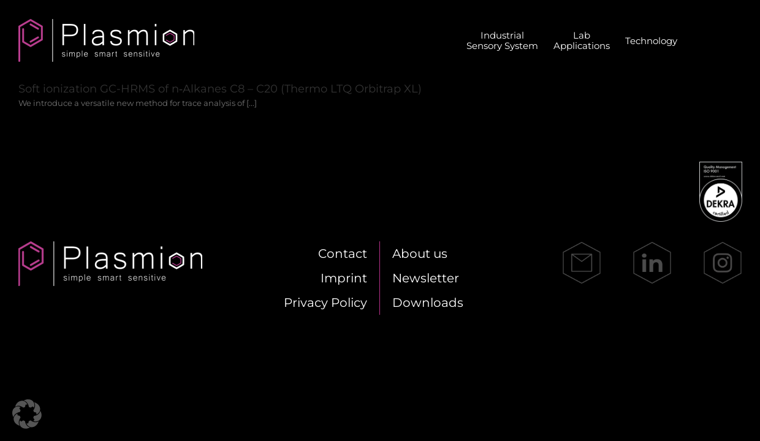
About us (419, 253)
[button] (27, 414)
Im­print (344, 278)
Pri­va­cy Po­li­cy (325, 302)
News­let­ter (425, 278)
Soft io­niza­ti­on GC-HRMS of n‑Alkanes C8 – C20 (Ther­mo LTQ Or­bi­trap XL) (220, 89)
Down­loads (427, 302)
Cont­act (342, 253)
